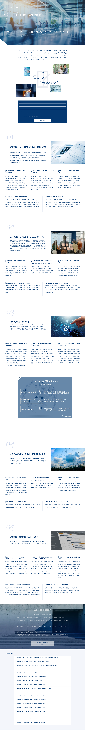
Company (55, 2)
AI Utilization (46, 2)
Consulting (38, 2)
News (62, 2)
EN (82, 2)
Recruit (68, 2)
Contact (74, 2)
